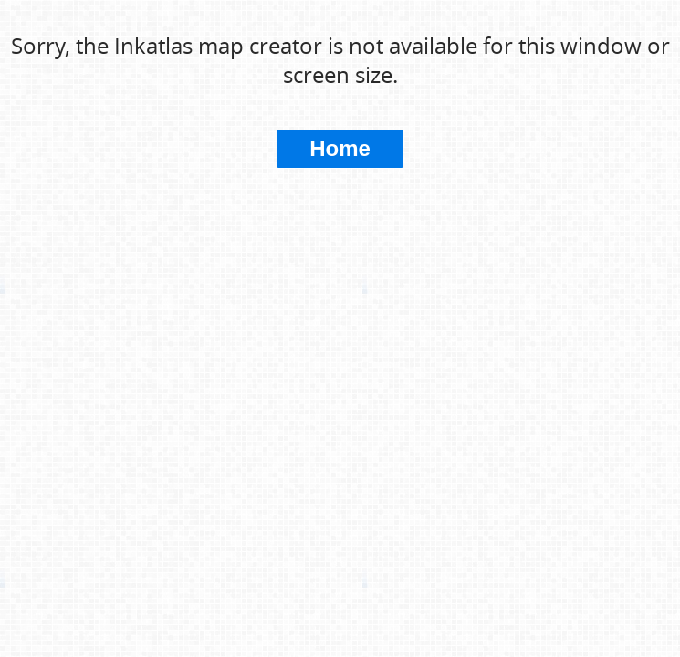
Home (340, 148)
